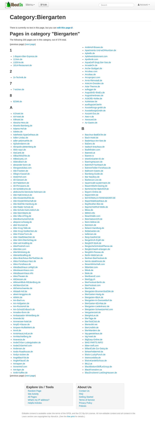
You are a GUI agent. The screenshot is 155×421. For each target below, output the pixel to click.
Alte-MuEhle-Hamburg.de (25, 204)
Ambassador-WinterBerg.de (26, 315)
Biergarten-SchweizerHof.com (99, 309)
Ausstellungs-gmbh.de (95, 107)
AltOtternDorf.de (20, 285)
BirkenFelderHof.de (94, 351)
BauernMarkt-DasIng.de (96, 186)
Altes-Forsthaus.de (22, 264)
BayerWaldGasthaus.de (96, 201)
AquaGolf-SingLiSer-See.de (98, 62)
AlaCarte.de (18, 153)
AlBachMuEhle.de (21, 156)
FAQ (81, 394)
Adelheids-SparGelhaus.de (25, 134)
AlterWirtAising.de (21, 252)
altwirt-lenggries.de (22, 294)
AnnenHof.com (20, 366)
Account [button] (144, 4)
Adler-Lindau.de (20, 137)
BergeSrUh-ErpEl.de (94, 240)
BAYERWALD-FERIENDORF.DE (100, 198)
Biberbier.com (91, 267)
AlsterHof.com (19, 177)
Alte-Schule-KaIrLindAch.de (26, 210)
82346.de (17, 101)
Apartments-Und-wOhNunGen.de (100, 50)
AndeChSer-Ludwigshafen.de (27, 342)
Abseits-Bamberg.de (22, 125)
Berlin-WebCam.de (94, 255)
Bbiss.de (89, 210)
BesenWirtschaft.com (95, 264)
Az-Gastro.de (91, 122)
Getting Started (86, 397)
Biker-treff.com (92, 345)
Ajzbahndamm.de (21, 143)
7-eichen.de (18, 89)
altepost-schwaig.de (22, 222)
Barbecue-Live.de (93, 180)
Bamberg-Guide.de (94, 174)
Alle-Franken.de (20, 171)
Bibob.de (89, 270)
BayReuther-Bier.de (94, 204)
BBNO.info (90, 213)
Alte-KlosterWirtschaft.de (24, 201)
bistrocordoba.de (93, 357)
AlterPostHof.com (21, 246)
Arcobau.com (91, 71)
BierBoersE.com (92, 276)
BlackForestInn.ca (93, 369)
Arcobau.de (90, 74)
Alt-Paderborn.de (21, 183)
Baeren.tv (89, 156)
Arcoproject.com (92, 77)
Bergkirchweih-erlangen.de (97, 249)
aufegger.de (90, 89)
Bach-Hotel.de (91, 137)
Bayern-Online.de (93, 192)
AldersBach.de (20, 162)
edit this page (64, 28)
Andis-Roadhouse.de (23, 351)
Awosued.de (90, 119)
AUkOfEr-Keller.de (93, 98)
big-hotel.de (90, 336)
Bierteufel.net (91, 324)
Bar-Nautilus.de (92, 177)
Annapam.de (19, 363)
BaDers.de (90, 143)
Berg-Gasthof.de (92, 237)
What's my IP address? (38, 400)
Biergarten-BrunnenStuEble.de (99, 291)
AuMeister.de (91, 101)
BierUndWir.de (91, 327)
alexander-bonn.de (22, 165)
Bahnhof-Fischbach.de (95, 165)
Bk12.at (88, 363)
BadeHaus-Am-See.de (95, 140)
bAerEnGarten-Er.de (94, 159)
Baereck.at (90, 153)
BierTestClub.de (92, 321)
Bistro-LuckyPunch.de (95, 354)
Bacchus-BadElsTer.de (95, 134)
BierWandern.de (92, 330)
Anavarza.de (19, 339)
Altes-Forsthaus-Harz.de (24, 261)
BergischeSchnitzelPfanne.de (98, 246)
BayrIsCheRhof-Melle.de (96, 207)
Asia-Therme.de (92, 86)
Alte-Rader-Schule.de (23, 207)
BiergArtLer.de (91, 315)
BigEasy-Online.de (93, 339)
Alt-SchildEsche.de (22, 189)
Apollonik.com (91, 59)
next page (30, 44)
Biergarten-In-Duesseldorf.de (98, 300)
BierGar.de (90, 288)
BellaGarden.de (92, 231)
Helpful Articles (35, 403)
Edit (43, 4)
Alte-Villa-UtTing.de (22, 216)
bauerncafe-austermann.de (97, 183)
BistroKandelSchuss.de (96, 360)
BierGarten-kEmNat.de (95, 303)
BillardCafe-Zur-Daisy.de (96, 348)
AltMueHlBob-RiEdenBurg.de (26, 282)
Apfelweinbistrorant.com (96, 56)
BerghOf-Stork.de (93, 243)
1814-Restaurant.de (22, 65)
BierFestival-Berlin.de (95, 282)
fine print (71, 416)
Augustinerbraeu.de (94, 95)
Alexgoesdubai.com (22, 168)
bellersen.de (90, 234)
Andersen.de (19, 348)
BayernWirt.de (91, 195)
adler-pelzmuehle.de (22, 140)
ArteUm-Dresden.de (94, 83)
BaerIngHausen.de (93, 162)
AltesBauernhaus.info (23, 273)
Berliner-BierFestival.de (96, 258)
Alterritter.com (19, 249)
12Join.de (17, 59)
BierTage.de (90, 318)
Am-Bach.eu (19, 300)
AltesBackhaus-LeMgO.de (25, 267)
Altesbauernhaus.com (23, 270)
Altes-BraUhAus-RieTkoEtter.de (28, 258)
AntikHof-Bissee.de (94, 47)
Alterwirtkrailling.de (22, 255)
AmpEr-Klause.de (21, 324)
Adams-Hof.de (19, 128)
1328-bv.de (18, 62)
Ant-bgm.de (18, 369)
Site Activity (33, 394)
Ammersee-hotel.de (22, 321)
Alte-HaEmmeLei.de (22, 195)
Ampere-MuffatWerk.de (24, 327)
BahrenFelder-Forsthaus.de (98, 168)
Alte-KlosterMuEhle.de (23, 198)
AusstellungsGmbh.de (95, 110)
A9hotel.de (18, 119)
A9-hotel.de (18, 116)
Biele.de (89, 273)
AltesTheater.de (20, 276)
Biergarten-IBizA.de (94, 297)
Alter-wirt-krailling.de (22, 243)
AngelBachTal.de (21, 357)
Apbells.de (90, 53)
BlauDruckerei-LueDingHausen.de (101, 372)
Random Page (34, 391)
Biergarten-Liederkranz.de (97, 306)
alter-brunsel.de (20, 225)
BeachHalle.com (92, 216)
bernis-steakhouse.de (95, 261)
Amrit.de (17, 330)
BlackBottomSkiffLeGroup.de (98, 366)
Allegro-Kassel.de (21, 174)
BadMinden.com (92, 150)
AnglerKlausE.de (21, 360)
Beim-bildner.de (92, 222)
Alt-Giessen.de (20, 180)
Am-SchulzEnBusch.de (24, 309)
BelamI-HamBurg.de (94, 228)
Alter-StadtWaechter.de (24, 237)
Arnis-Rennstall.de (93, 80)
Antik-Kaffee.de (20, 372)
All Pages (32, 397)
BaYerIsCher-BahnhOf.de (97, 189)
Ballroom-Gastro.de (94, 171)
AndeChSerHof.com (22, 345)
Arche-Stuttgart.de (93, 68)
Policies (82, 406)
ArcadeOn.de (91, 65)
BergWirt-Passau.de (94, 252)
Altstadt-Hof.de (20, 291)
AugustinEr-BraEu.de (95, 92)
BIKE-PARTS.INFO (94, 342)
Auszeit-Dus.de (92, 113)
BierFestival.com (92, 285)
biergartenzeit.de (93, 312)
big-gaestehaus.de (93, 333)
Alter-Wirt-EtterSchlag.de (24, 240)
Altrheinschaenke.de (22, 288)
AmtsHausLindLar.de (23, 333)
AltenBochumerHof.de (23, 219)
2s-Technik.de (19, 77)
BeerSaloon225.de (93, 219)
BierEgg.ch (90, 279)
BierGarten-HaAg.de (94, 294)
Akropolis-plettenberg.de (24, 147)
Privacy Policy (85, 403)
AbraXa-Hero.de (20, 122)
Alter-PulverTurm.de (22, 234)
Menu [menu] (30, 4)
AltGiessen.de (19, 279)
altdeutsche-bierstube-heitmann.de (29, 192)
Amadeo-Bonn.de (21, 312)
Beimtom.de (90, 225)
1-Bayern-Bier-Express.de (25, 56)
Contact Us (84, 391)
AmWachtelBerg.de (22, 336)
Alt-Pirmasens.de (21, 186)
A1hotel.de (18, 113)
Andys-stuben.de (21, 354)
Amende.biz (18, 318)
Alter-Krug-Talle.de (22, 228)
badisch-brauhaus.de (95, 147)
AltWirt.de (17, 297)
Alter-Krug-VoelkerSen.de (25, 231)
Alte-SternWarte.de (22, 213)
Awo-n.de (89, 116)
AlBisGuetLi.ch (20, 159)
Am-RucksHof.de (21, 306)
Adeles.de (17, 131)
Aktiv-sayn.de (19, 150)
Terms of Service (87, 400)
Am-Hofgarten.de (21, 303)
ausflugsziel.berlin (93, 104)
